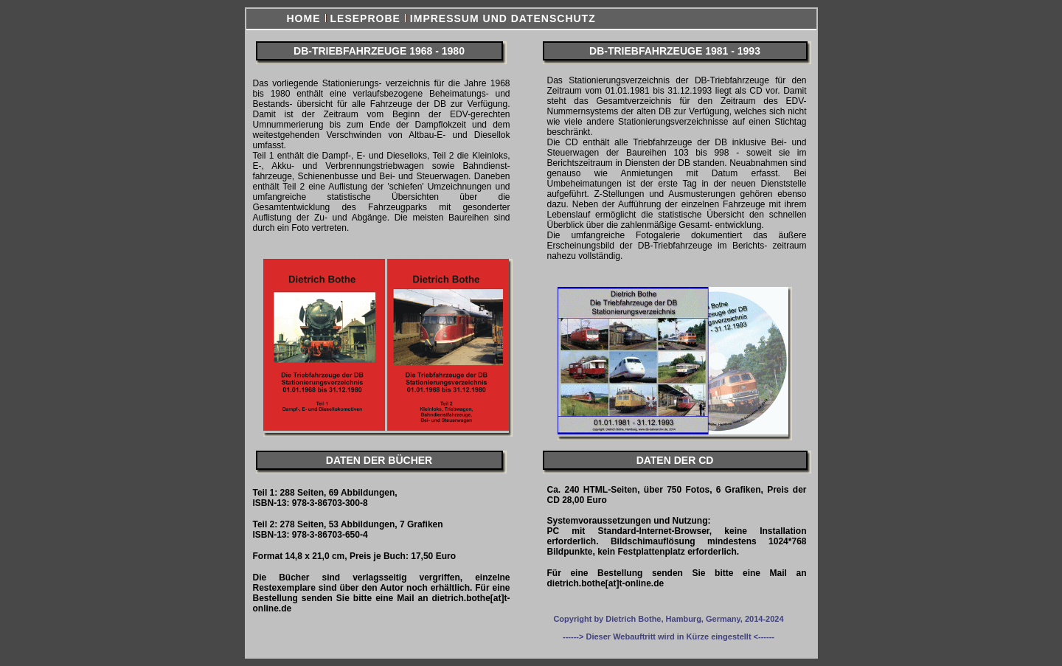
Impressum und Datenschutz (503, 18)
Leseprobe (365, 18)
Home (304, 18)
